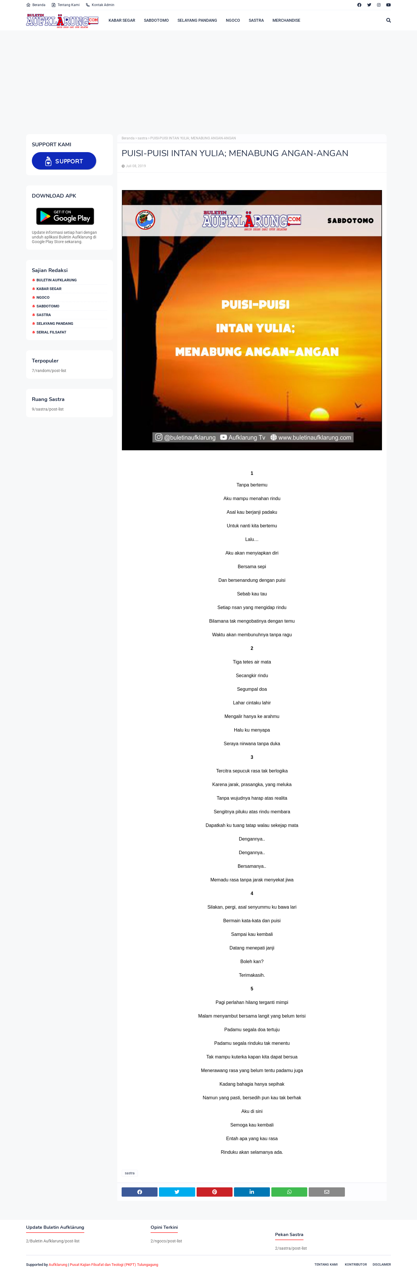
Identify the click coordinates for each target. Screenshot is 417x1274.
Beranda (35, 5)
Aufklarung (58, 1264)
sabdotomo (47, 306)
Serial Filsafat (51, 332)
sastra (43, 315)
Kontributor (356, 1264)
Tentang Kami (65, 5)
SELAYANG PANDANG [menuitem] (197, 20)
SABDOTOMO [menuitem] (156, 20)
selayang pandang (54, 323)
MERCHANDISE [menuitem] (286, 20)
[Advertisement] (200, 82)
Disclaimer (382, 1264)
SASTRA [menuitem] (256, 20)
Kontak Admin (99, 5)
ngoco (43, 297)
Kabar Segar (48, 289)
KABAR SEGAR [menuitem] (122, 20)
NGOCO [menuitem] (233, 20)
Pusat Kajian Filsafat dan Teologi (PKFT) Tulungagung (114, 1264)
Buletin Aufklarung (56, 280)
